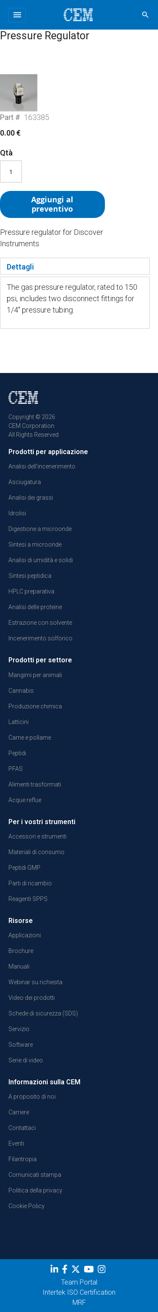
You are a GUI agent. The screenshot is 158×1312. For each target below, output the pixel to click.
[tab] (75, 266)
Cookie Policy (26, 1206)
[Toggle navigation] (17, 15)
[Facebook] (66, 1271)
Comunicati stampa (34, 1174)
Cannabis (21, 690)
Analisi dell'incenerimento (41, 466)
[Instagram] (102, 1271)
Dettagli (20, 266)
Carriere (18, 1112)
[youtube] (90, 1271)
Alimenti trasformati (34, 784)
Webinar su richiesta (35, 982)
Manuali (18, 966)
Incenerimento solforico (40, 638)
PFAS (15, 768)
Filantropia (22, 1159)
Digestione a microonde (40, 528)
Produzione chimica (35, 706)
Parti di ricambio (30, 883)
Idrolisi (17, 513)
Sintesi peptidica (29, 575)
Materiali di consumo (36, 852)
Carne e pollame (29, 737)
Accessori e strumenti (37, 836)
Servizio (18, 1029)
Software (20, 1044)
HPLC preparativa (31, 591)
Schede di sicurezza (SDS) (43, 1013)
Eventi (16, 1143)
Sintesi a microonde (35, 544)
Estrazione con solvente (40, 622)
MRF (79, 1302)
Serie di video (25, 1060)
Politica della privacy (35, 1190)
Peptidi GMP (24, 867)
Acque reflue (24, 800)
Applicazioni (24, 935)
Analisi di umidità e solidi (40, 560)
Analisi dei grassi (30, 497)
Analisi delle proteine (35, 607)
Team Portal (79, 1282)
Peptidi (17, 753)
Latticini (18, 722)
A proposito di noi (32, 1096)
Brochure (20, 950)
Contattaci (22, 1127)
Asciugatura (24, 482)
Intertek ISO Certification (79, 1292)
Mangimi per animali (35, 675)
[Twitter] (76, 1271)
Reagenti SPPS (28, 899)
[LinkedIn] (55, 1271)
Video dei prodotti (31, 997)
